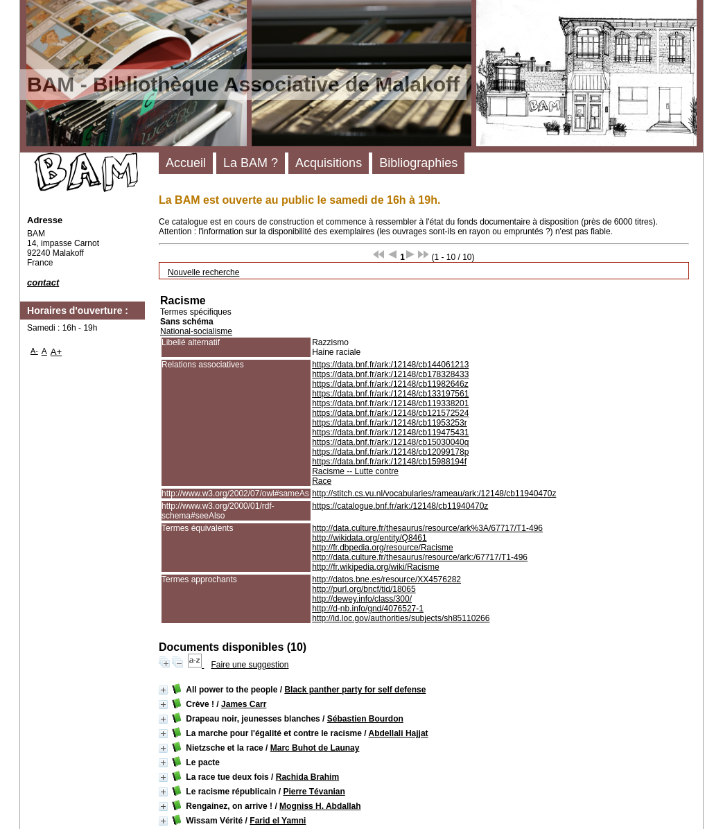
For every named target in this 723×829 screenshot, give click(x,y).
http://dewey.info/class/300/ (362, 599)
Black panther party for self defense (355, 690)
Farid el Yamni (278, 821)
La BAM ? (250, 163)
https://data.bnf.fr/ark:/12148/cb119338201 (390, 403)
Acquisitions (328, 163)
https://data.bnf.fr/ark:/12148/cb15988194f (389, 461)
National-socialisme (196, 331)
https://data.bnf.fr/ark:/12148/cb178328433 (390, 374)
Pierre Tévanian (314, 791)
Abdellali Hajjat (398, 733)
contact (43, 282)
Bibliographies (418, 163)
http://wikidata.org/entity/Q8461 (369, 538)
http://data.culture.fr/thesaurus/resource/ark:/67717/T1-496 (420, 557)
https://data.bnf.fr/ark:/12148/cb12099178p (390, 452)
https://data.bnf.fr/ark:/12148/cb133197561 (390, 394)
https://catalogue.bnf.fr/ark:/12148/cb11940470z (400, 506)
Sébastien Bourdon (365, 719)
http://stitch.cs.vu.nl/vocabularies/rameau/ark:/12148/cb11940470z (434, 493)
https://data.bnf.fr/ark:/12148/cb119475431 (390, 432)
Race (321, 481)
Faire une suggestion (249, 665)
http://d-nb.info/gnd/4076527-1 (368, 608)
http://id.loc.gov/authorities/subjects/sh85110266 (400, 618)
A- (34, 351)
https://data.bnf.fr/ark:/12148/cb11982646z (390, 384)
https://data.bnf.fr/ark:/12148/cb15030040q (390, 442)
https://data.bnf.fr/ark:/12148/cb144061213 (390, 364)
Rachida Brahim (307, 777)
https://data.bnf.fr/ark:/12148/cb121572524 (390, 413)
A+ (56, 352)
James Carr (243, 704)
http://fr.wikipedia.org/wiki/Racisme (375, 567)
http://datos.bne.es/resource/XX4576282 (386, 579)
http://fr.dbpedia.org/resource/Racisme (382, 547)
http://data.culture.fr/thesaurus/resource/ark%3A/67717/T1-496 (427, 528)
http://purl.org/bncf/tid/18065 (363, 589)
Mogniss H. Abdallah (320, 806)
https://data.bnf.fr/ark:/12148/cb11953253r (389, 423)
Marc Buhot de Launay (315, 748)
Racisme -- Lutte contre (355, 471)
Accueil (186, 163)
